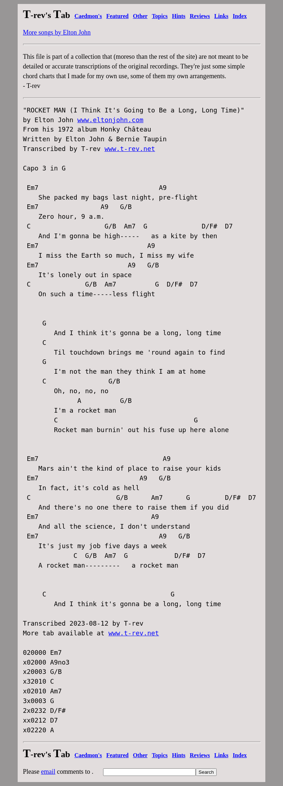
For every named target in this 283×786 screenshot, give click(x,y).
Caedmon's (88, 16)
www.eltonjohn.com (110, 120)
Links (221, 16)
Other (140, 16)
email (48, 771)
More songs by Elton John (57, 32)
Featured (117, 16)
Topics (160, 16)
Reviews (200, 16)
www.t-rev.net (130, 148)
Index (240, 16)
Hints (178, 16)
